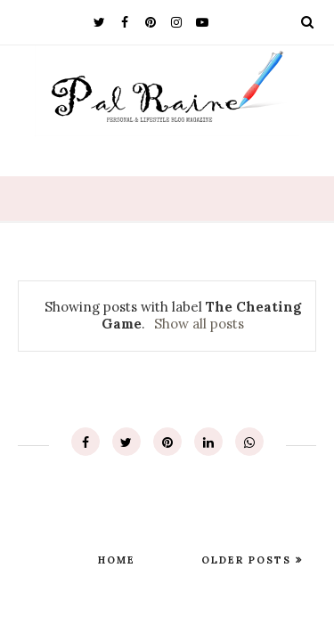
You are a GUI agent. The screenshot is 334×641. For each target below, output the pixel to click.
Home (116, 560)
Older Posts (248, 560)
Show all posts (199, 323)
